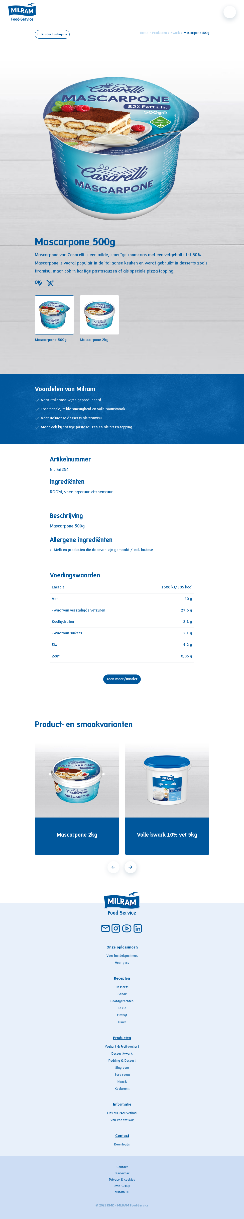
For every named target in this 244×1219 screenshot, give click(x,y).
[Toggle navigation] (229, 12)
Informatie (122, 1105)
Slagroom (122, 1068)
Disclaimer (122, 1173)
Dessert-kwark (122, 1054)
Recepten (122, 979)
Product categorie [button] (52, 34)
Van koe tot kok (122, 1120)
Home (144, 33)
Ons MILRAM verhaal (122, 1113)
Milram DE (122, 1192)
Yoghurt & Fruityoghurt (122, 1047)
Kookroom (122, 1089)
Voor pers (122, 963)
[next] (131, 867)
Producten (159, 33)
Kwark (175, 33)
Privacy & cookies (122, 1180)
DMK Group (122, 1186)
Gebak (122, 994)
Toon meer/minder (122, 679)
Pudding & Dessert (122, 1061)
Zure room (122, 1075)
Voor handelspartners (122, 956)
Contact (122, 1136)
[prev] (113, 867)
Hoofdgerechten (122, 1001)
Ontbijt (122, 1015)
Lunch (122, 1022)
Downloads (122, 1144)
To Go (122, 1008)
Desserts (122, 987)
